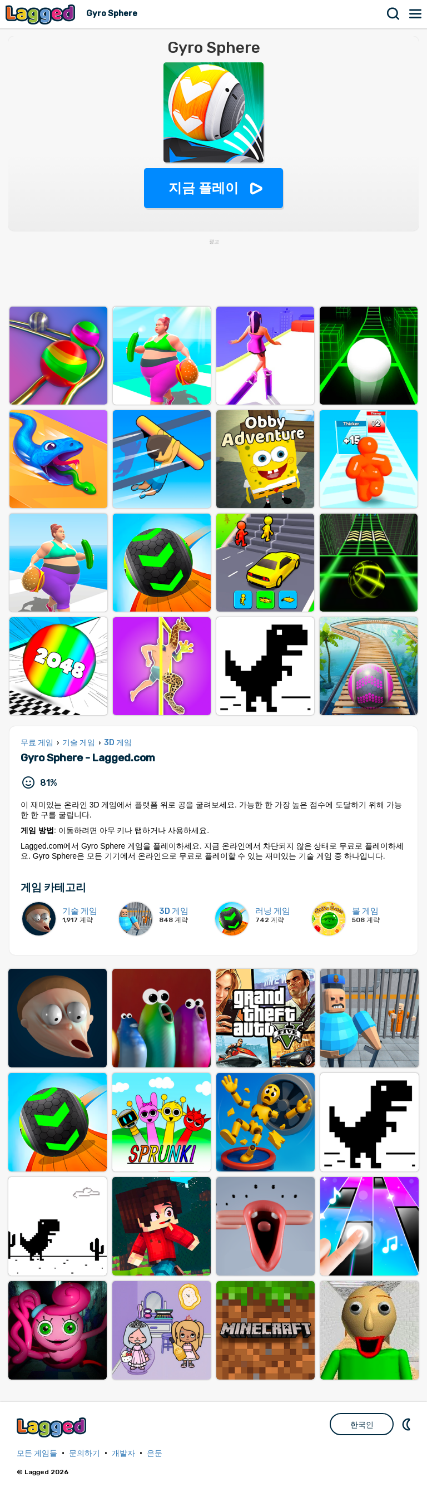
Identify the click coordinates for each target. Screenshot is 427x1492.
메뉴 (416, 14)
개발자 (123, 1453)
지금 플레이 (203, 187)
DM (407, 1424)
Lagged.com (53, 1427)
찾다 (394, 14)
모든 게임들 (37, 1453)
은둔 (154, 1453)
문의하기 (84, 1453)
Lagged (42, 14)
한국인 (362, 1424)
